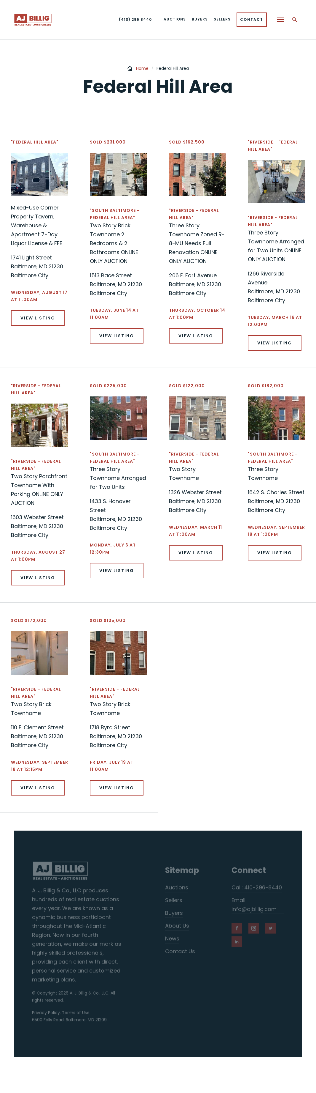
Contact (251, 19)
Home (142, 68)
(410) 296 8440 (135, 19)
